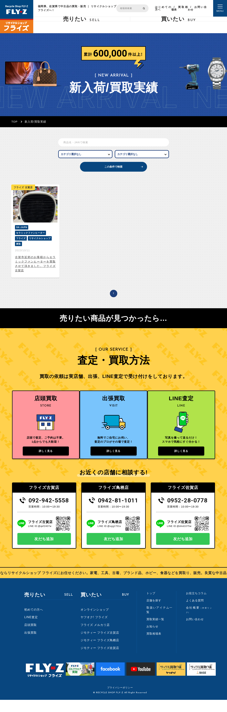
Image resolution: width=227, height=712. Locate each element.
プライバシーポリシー (120, 699)
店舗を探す (153, 612)
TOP (14, 121)
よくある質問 (195, 612)
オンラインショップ (95, 621)
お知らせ (152, 638)
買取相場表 (179, 8)
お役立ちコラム (196, 605)
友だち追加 (44, 551)
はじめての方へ (163, 8)
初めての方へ (33, 621)
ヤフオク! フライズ (94, 629)
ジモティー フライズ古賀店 (100, 644)
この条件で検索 (113, 173)
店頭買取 (30, 636)
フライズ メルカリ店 (95, 636)
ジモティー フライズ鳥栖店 (100, 652)
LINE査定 (31, 629)
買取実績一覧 (155, 631)
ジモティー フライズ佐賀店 (100, 659)
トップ (150, 605)
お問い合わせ (197, 8)
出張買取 (30, 644)
